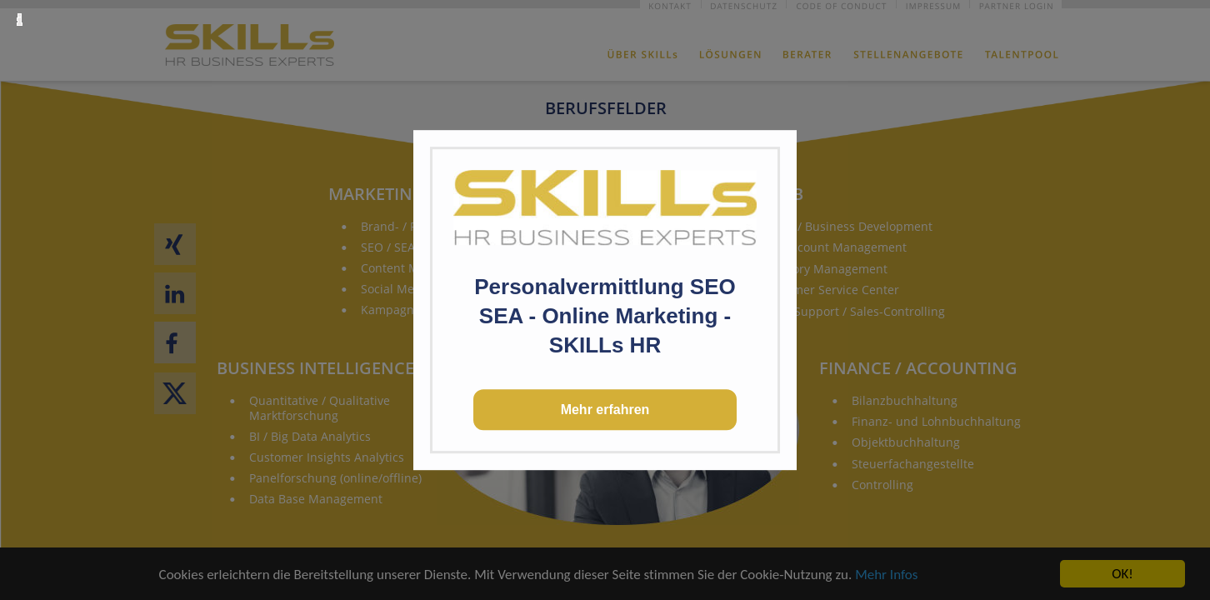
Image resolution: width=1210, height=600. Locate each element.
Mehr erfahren (605, 409)
